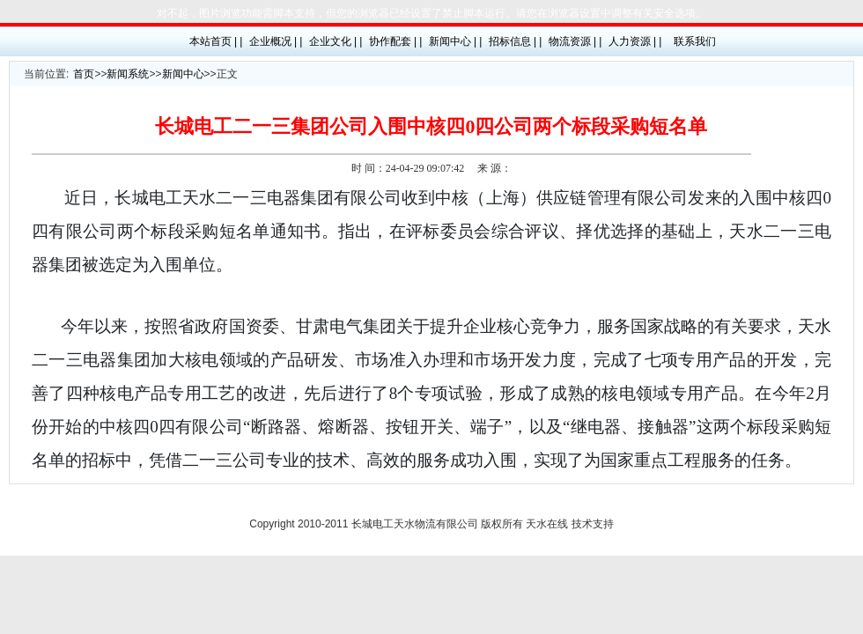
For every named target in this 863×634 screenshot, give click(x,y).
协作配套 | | (396, 41)
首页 (83, 74)
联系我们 (695, 41)
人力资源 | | (635, 41)
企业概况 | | (276, 41)
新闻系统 (128, 74)
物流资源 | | (575, 41)
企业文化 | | (336, 41)
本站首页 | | (216, 41)
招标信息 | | (515, 41)
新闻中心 (183, 74)
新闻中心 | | (456, 41)
